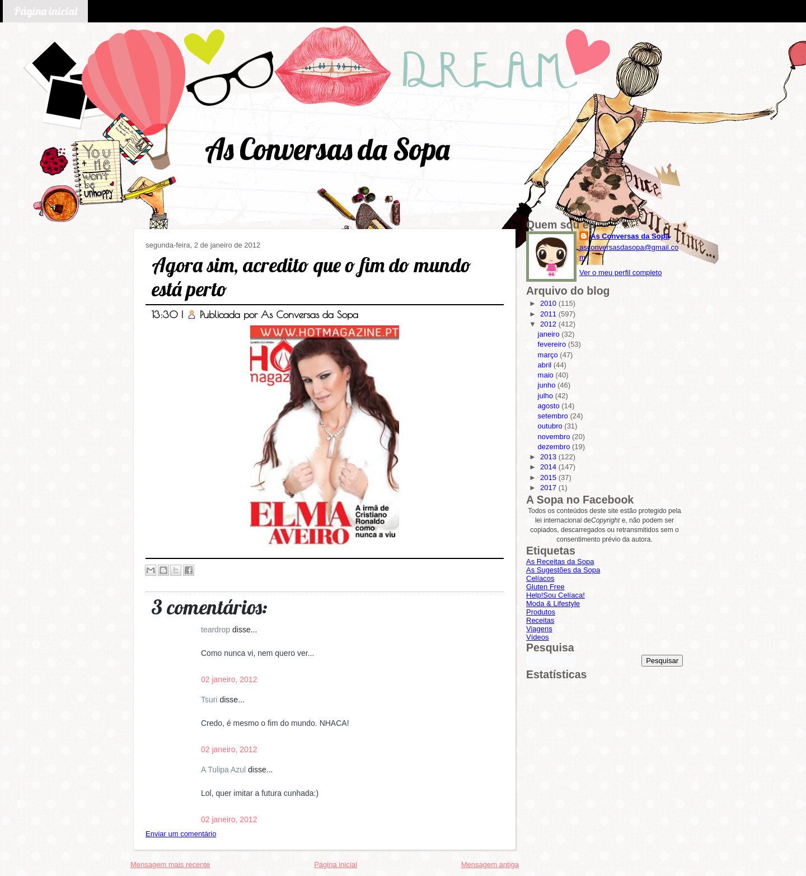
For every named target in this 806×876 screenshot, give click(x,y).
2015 (549, 477)
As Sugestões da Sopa (563, 570)
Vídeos (537, 637)
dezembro (555, 446)
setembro (554, 416)
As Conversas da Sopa (327, 149)
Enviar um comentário (181, 834)
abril (546, 365)
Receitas (540, 620)
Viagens (539, 629)
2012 (549, 324)
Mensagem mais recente (170, 864)
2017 (549, 487)
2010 (549, 303)
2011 (549, 314)
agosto (550, 406)
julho (546, 396)
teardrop (216, 629)
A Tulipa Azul (224, 769)
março (549, 355)
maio (547, 375)
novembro (555, 436)
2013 (549, 457)
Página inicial (45, 11)
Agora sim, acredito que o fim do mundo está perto (311, 276)
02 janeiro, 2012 (229, 679)
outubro (551, 426)
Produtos (540, 612)
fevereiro (553, 344)
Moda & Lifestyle (553, 603)
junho (547, 385)
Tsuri (210, 699)
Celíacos (540, 578)
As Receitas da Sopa (560, 561)
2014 (549, 467)
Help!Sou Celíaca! (555, 595)
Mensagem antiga (490, 864)
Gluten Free (545, 587)
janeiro (550, 334)
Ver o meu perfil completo (620, 272)
